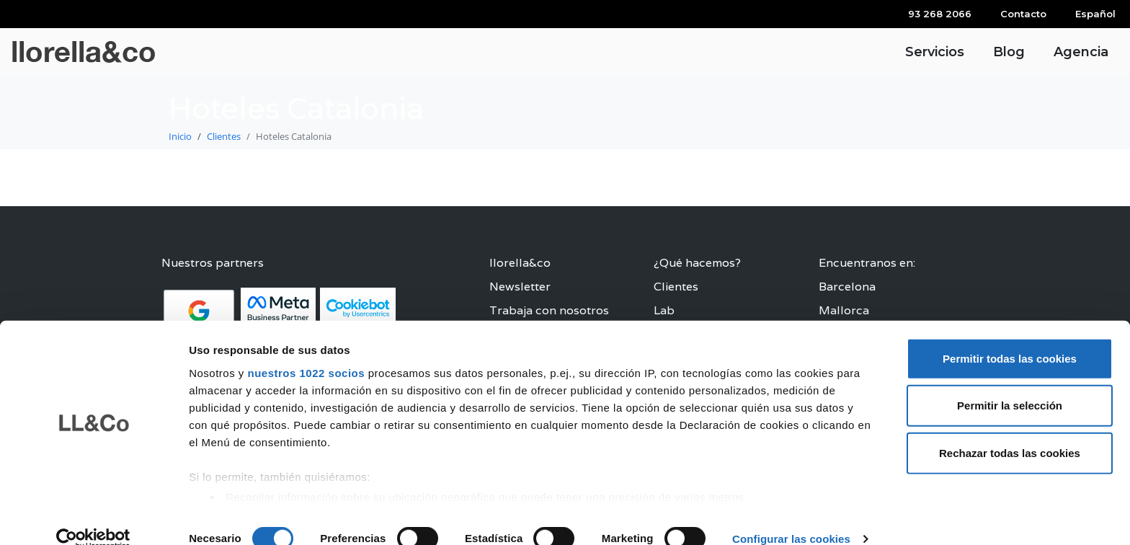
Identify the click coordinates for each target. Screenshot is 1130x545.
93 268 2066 (939, 13)
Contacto (1023, 13)
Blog (1009, 52)
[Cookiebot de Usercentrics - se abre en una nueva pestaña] (93, 517)
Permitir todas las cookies (1010, 336)
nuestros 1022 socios (306, 351)
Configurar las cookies (791, 516)
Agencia (1081, 52)
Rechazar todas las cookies (1009, 431)
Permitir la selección (1009, 383)
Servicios (934, 52)
